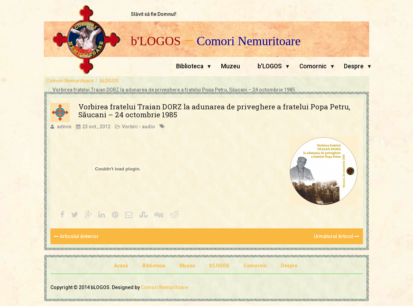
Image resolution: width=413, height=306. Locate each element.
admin (64, 126)
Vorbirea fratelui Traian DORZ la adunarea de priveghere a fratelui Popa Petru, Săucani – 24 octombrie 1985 (214, 110)
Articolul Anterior (76, 236)
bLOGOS (109, 80)
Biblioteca (189, 66)
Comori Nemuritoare (249, 41)
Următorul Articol (336, 236)
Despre (354, 66)
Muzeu (230, 66)
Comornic (313, 66)
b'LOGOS (156, 41)
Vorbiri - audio (138, 126)
